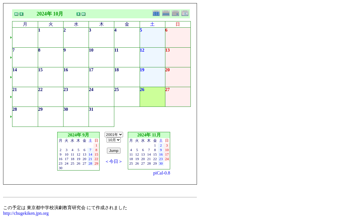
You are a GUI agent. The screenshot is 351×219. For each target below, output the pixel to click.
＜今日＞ (114, 161)
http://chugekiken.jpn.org (26, 213)
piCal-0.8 (161, 173)
